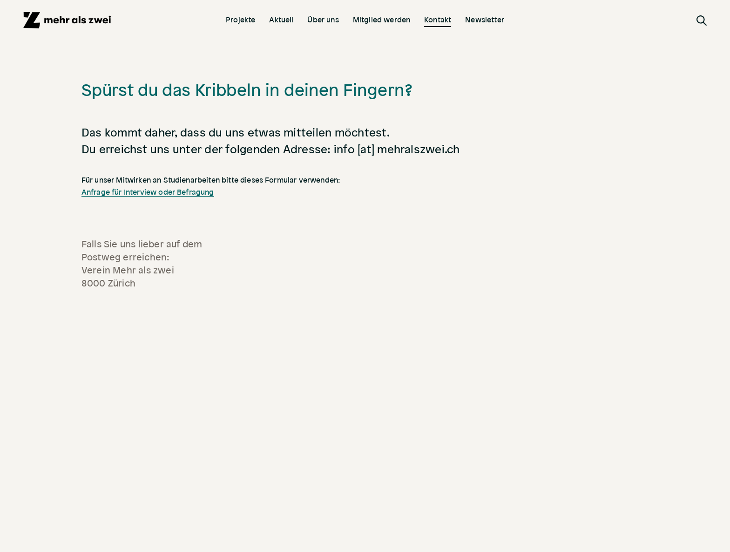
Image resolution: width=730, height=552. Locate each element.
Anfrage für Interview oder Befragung (147, 192)
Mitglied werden (381, 19)
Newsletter (484, 19)
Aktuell (281, 19)
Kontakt (437, 19)
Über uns (322, 19)
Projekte (240, 19)
